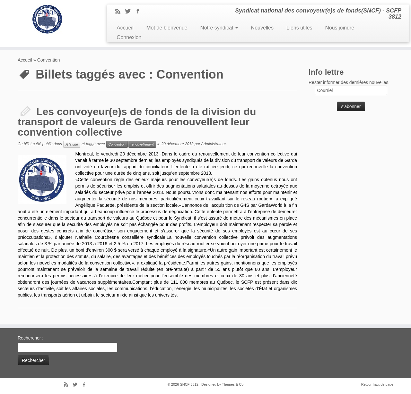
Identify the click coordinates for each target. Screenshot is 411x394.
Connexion (129, 37)
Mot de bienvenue (166, 28)
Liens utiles (299, 28)
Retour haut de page (377, 384)
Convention (117, 144)
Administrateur (213, 144)
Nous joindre (339, 28)
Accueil (125, 28)
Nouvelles (262, 28)
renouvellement (142, 144)
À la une (72, 144)
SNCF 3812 (189, 384)
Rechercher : (30, 337)
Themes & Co (232, 384)
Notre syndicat (219, 28)
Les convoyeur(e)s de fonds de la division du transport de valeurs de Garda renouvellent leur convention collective (137, 122)
